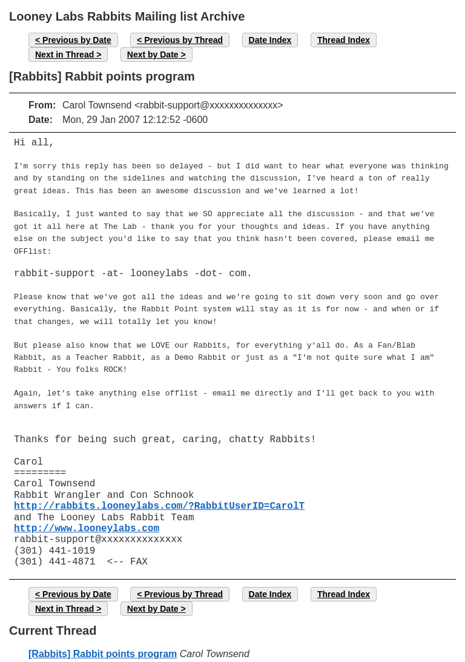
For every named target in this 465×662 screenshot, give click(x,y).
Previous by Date (76, 40)
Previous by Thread (183, 40)
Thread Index (343, 40)
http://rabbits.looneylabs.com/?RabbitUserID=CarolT (159, 488)
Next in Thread (64, 54)
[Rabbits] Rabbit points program (102, 636)
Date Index (270, 40)
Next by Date (153, 54)
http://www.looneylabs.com (86, 510)
